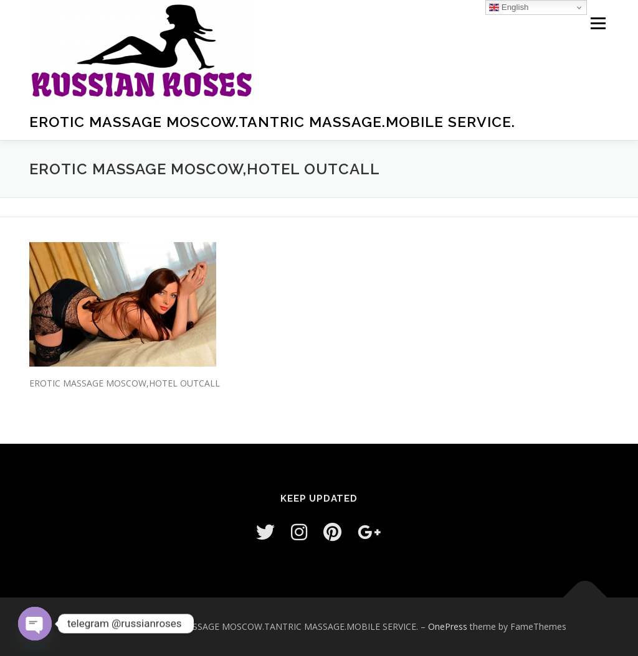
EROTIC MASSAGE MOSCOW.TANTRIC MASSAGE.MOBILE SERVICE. (272, 121)
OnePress (447, 626)
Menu (598, 23)
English (508, 7)
